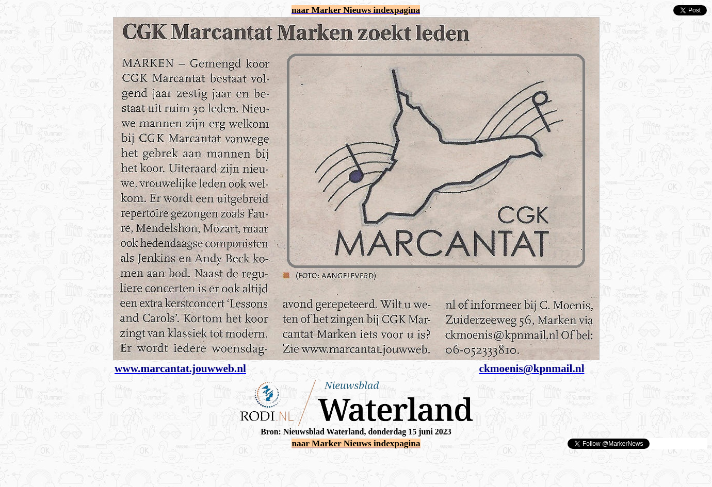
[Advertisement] (125, 465)
